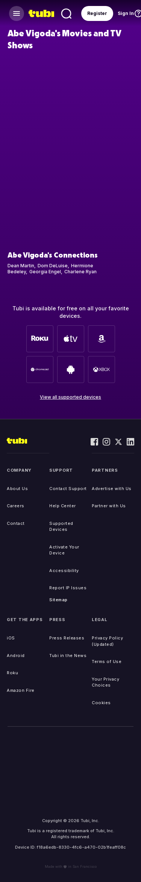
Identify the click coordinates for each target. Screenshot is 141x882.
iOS (11, 638)
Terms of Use (106, 661)
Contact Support (68, 488)
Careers (15, 505)
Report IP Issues (67, 587)
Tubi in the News (67, 655)
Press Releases (66, 638)
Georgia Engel (45, 271)
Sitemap (58, 599)
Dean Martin (21, 265)
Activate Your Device (64, 550)
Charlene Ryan (80, 271)
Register (97, 13)
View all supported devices (70, 397)
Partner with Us (109, 505)
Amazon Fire (21, 690)
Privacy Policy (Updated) (107, 641)
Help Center (62, 505)
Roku (12, 672)
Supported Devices (61, 526)
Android (16, 655)
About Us (17, 488)
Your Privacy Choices (105, 682)
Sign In (126, 13)
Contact (16, 523)
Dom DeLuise (53, 265)
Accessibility (64, 570)
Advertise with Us (112, 488)
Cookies (101, 702)
